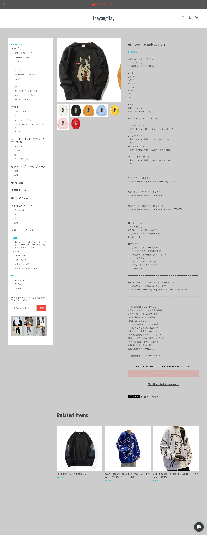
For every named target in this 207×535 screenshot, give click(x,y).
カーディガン (20, 111)
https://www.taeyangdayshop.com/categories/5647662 (156, 209)
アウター (16, 107)
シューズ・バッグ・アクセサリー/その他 (28, 140)
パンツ (15, 86)
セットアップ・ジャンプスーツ (28, 166)
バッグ (17, 150)
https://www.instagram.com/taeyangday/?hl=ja (152, 181)
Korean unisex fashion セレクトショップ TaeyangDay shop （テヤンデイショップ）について (31, 244)
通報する (154, 397)
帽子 (16, 155)
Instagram (19, 280)
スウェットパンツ (22, 99)
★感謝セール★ (19, 190)
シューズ (18, 146)
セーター (18, 70)
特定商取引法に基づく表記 (26, 268)
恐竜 (16, 223)
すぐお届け (17, 183)
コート (17, 116)
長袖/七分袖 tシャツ (23, 53)
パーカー (18, 66)
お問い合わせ (20, 260)
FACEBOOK (20, 288)
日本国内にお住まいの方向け (163, 384)
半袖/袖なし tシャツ (23, 57)
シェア (145, 396)
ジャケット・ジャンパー (25, 120)
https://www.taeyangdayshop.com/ (145, 195)
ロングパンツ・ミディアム (26, 91)
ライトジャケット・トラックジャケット (29, 125)
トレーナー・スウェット (25, 74)
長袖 (16, 171)
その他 (17, 79)
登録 (42, 308)
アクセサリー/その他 (23, 159)
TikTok (18, 284)
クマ (16, 214)
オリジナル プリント (22, 230)
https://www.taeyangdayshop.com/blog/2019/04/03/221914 (158, 289)
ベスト (17, 131)
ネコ (16, 218)
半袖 (16, 175)
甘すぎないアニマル (22, 205)
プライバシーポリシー (24, 264)
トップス (16, 48)
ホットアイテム (19, 198)
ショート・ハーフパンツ (25, 95)
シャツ (17, 62)
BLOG (17, 251)
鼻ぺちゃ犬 (19, 210)
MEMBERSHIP (21, 256)
